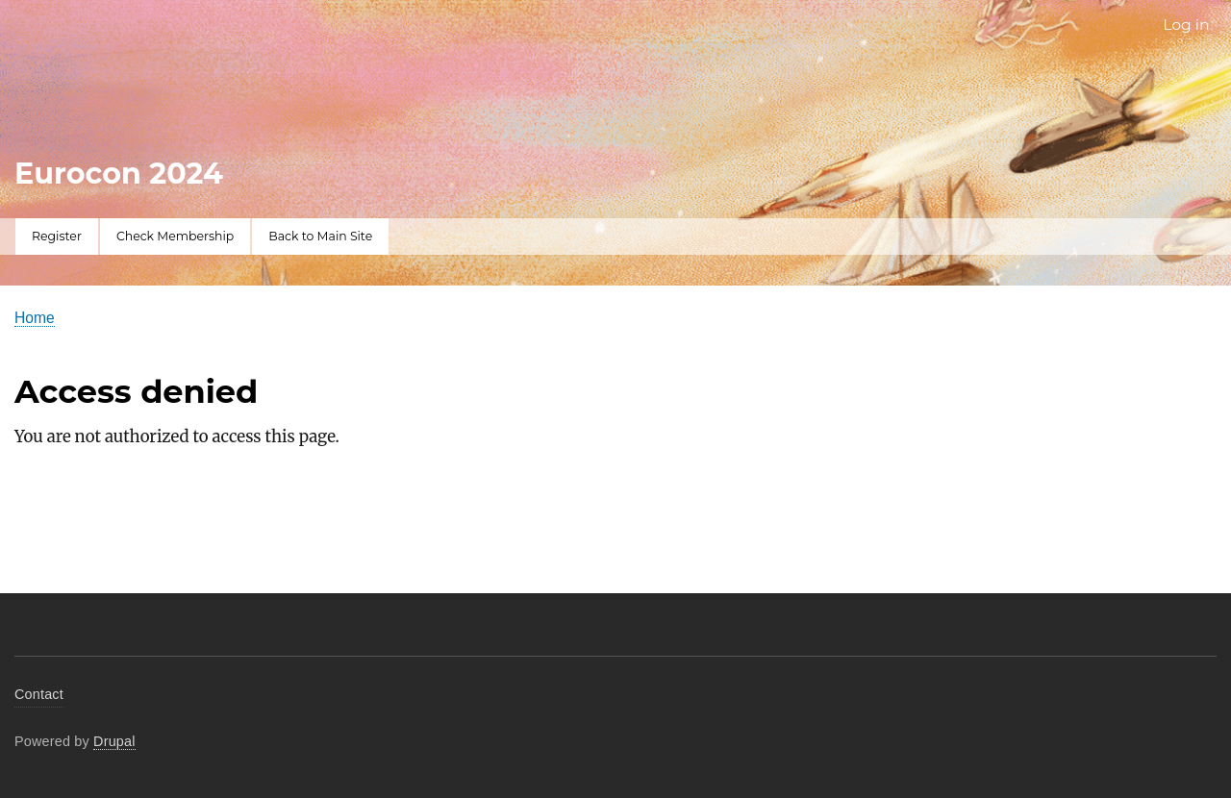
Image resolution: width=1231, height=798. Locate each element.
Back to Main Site (320, 236)
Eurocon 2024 (118, 173)
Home (34, 318)
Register (57, 236)
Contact (38, 694)
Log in (1186, 24)
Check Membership (175, 236)
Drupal (114, 741)
